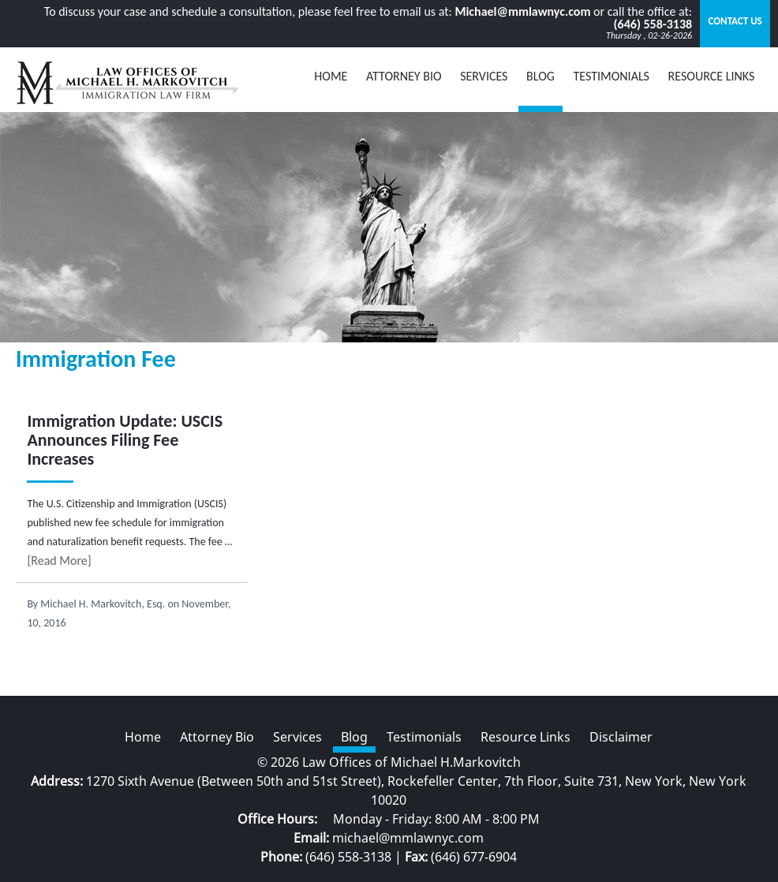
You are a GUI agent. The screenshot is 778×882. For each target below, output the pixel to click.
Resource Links (711, 76)
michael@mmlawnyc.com (408, 837)
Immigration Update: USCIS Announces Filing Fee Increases (125, 439)
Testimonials (611, 76)
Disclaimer (621, 737)
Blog (354, 737)
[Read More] (59, 560)
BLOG (540, 76)
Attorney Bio (404, 76)
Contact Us (735, 21)
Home (330, 76)
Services (483, 76)
